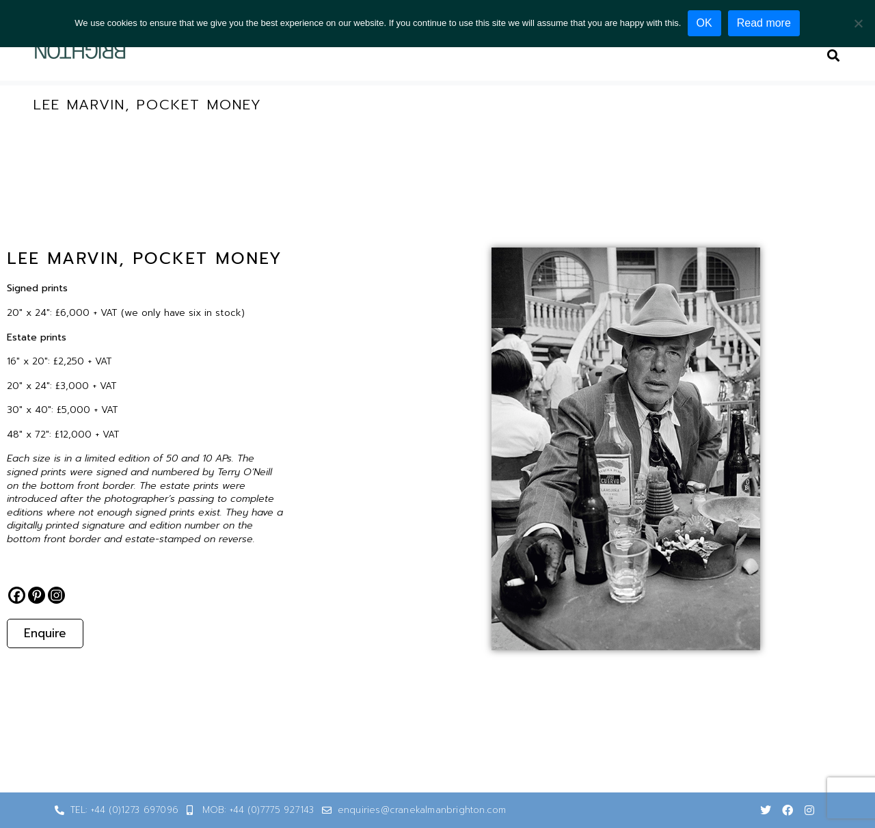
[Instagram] (56, 595)
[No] (858, 23)
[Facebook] (16, 595)
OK (704, 23)
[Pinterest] (36, 595)
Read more (765, 23)
